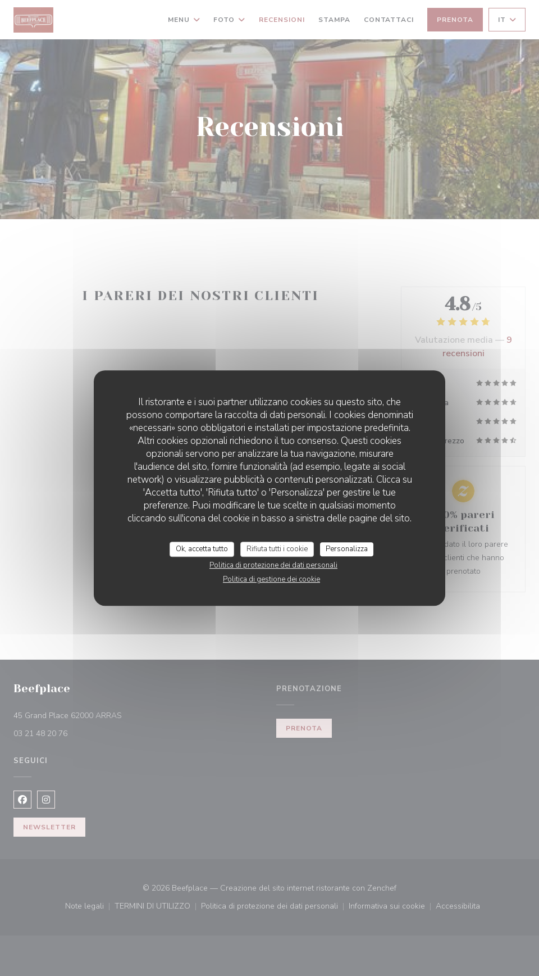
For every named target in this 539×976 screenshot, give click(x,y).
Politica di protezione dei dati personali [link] (273, 565)
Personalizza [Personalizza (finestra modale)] (347, 549)
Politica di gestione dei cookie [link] (271, 579)
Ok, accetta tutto (202, 549)
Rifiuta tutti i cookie (277, 549)
